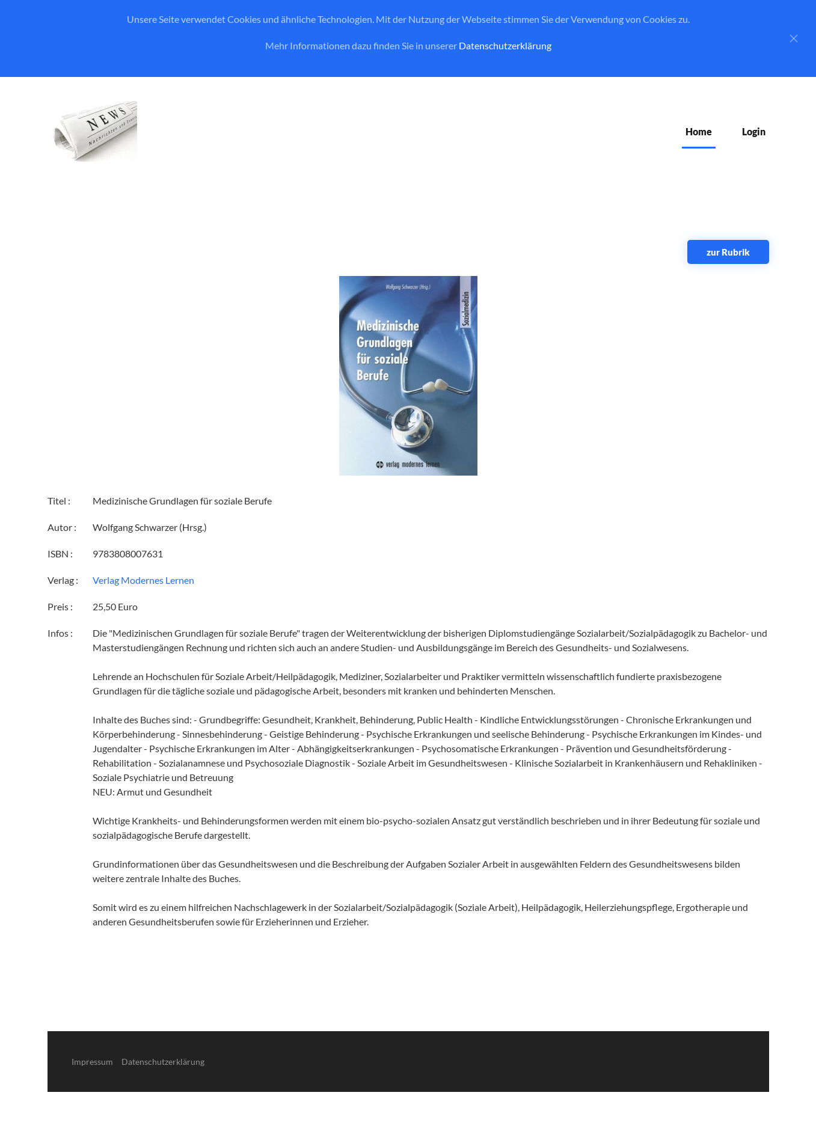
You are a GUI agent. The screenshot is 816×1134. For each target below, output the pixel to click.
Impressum (92, 1061)
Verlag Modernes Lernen (143, 580)
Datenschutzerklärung (505, 45)
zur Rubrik (728, 252)
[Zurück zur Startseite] (92, 131)
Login (753, 131)
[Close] (794, 38)
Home (699, 131)
